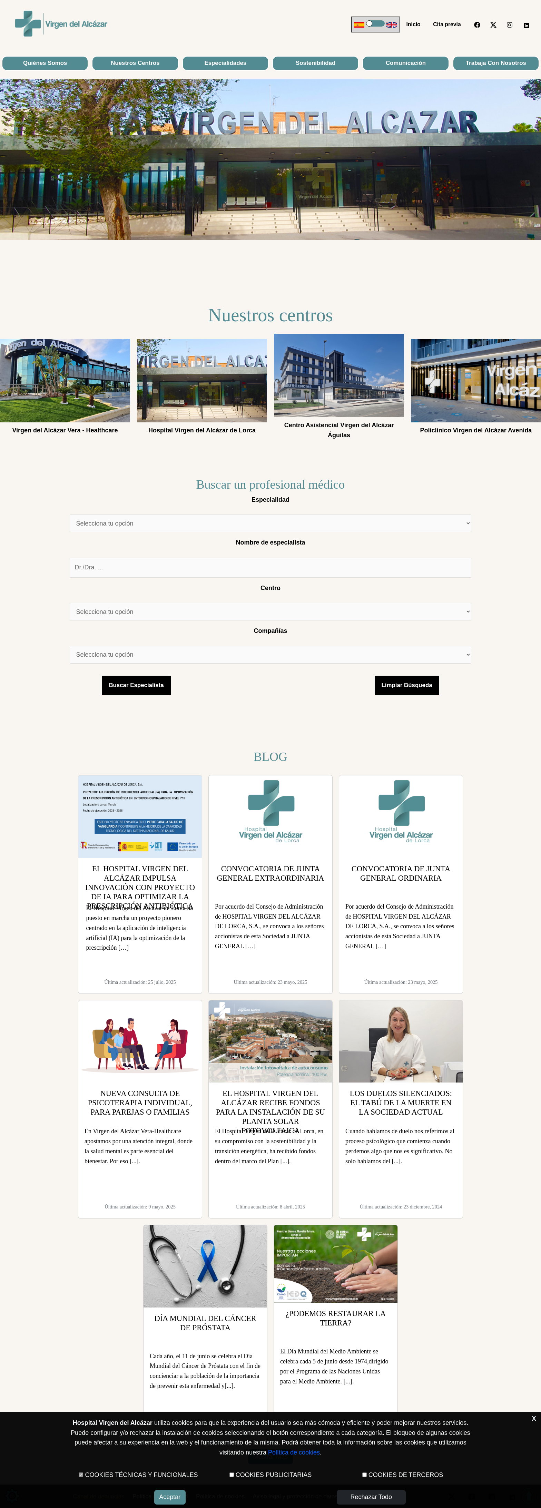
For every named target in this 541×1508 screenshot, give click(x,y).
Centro (270, 588)
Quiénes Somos (45, 63)
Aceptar (169, 1497)
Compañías (270, 630)
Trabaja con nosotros (496, 63)
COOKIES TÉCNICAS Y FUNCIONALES (141, 1474)
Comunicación (406, 63)
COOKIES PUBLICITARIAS (274, 1474)
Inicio (416, 24)
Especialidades (225, 63)
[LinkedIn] (526, 25)
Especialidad (270, 499)
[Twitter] (493, 25)
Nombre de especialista (270, 542)
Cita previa (448, 24)
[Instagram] (509, 25)
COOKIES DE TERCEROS (405, 1474)
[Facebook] (477, 25)
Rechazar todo (371, 1497)
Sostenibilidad (315, 63)
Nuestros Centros (135, 63)
